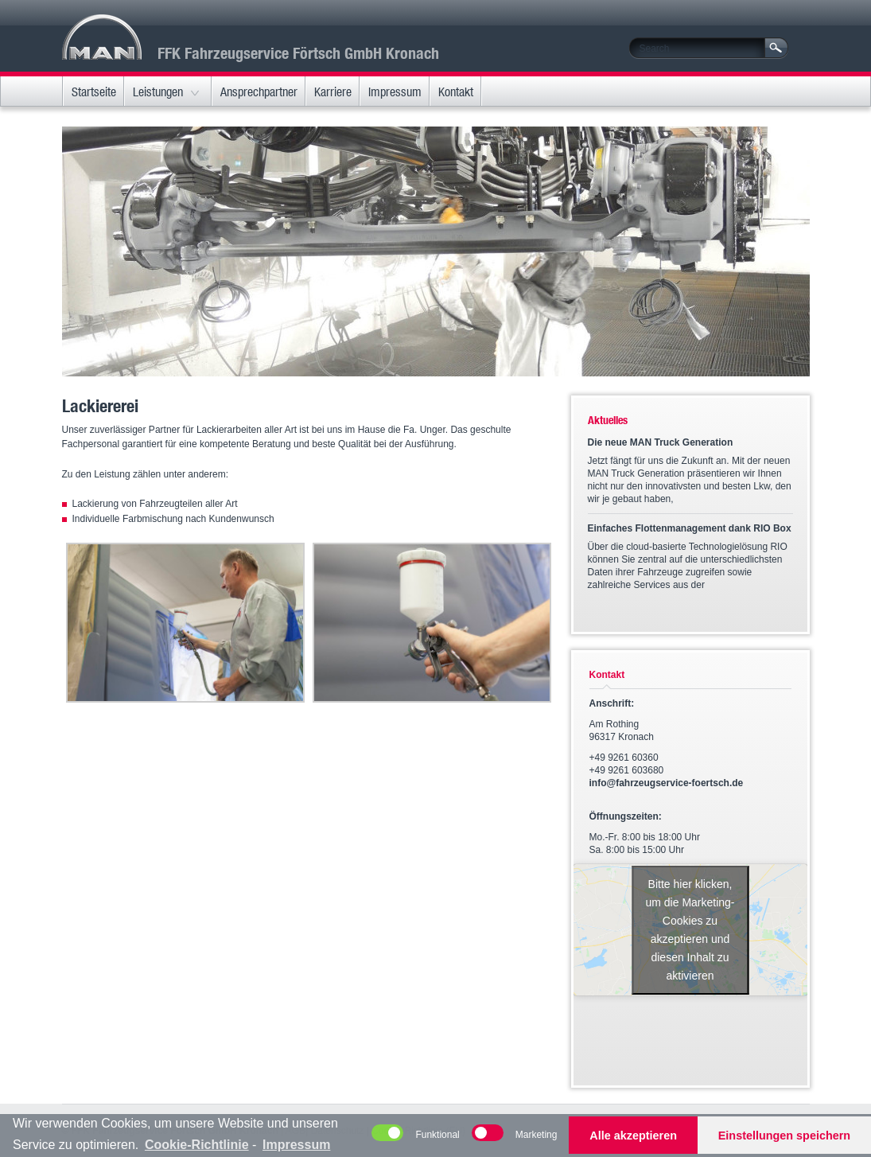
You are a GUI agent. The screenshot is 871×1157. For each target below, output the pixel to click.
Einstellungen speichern (784, 1135)
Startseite (94, 91)
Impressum (395, 91)
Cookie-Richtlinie (197, 1144)
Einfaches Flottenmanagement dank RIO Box (689, 528)
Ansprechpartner (258, 91)
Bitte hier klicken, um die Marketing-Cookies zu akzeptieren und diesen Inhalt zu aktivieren (689, 930)
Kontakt (455, 91)
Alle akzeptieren (633, 1135)
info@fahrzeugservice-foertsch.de (666, 783)
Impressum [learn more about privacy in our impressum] (296, 1144)
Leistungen (158, 91)
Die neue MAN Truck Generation (660, 442)
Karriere (333, 91)
